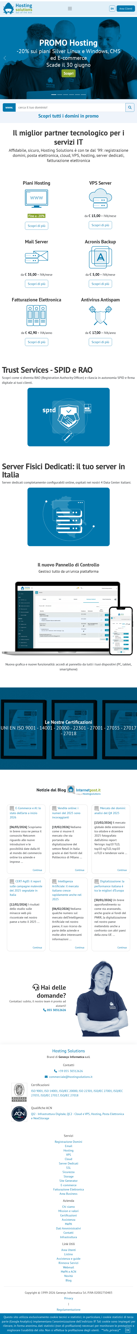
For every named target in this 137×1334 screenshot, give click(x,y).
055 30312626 (54, 1010)
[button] (5, 58)
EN (112, 8)
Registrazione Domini (68, 1142)
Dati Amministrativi (68, 1228)
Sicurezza (68, 1172)
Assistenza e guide (68, 1259)
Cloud (68, 1159)
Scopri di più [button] (36, 226)
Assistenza (68, 1220)
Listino (68, 1254)
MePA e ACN (68, 1271)
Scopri (69, 73)
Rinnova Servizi (68, 1263)
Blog (69, 1280)
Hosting (68, 1150)
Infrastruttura (68, 1237)
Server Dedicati (68, 1163)
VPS (68, 1155)
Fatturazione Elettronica (68, 1189)
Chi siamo (68, 1207)
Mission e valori (68, 1211)
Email (68, 1146)
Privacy (68, 1298)
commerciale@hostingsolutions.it (68, 1077)
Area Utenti (68, 1250)
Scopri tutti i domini (68, 116)
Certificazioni (68, 1215)
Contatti (68, 1233)
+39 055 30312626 (68, 1071)
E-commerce (68, 1185)
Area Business (68, 1194)
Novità (68, 1276)
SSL (68, 1168)
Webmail (68, 1267)
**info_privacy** (111, 1330)
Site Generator (68, 1181)
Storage (69, 1176)
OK (128, 1330)
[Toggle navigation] (69, 8)
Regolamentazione (68, 1309)
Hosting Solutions (68, 1050)
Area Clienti (125, 8)
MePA (68, 1224)
